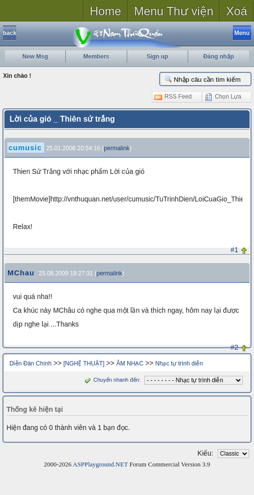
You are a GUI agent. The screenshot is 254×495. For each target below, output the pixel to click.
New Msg (35, 56)
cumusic (25, 147)
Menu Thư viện (174, 11)
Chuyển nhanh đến (111, 380)
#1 (234, 250)
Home (105, 11)
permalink (116, 148)
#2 (234, 347)
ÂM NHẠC (129, 363)
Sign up (157, 56)
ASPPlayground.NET (100, 464)
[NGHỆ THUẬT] (83, 363)
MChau (20, 272)
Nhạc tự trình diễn (179, 363)
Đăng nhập (218, 56)
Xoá (236, 11)
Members (97, 56)
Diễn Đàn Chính (30, 363)
